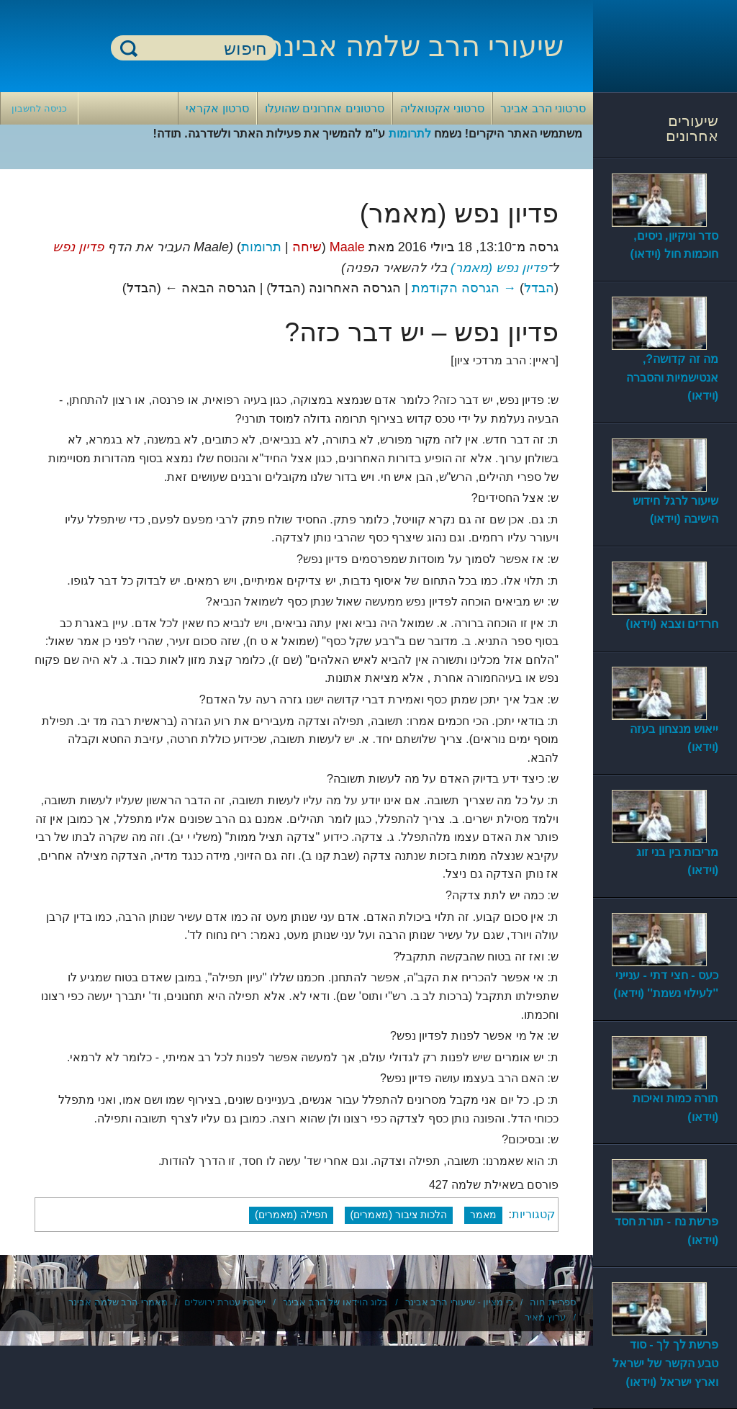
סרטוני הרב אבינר (543, 108)
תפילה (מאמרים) (291, 1214)
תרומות (261, 247)
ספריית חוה (553, 1302)
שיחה (307, 247)
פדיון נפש (78, 247)
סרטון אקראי (217, 108)
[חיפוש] (202, 48)
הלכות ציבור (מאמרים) (399, 1214)
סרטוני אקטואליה (442, 108)
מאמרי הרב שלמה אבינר (118, 1302)
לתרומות (410, 133)
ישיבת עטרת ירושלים (225, 1302)
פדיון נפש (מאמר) (499, 268)
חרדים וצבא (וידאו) (671, 624)
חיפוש (128, 47)
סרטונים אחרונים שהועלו (324, 108)
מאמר (483, 1214)
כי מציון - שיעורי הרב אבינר (459, 1302)
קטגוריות (533, 1214)
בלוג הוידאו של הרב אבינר (335, 1302)
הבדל (539, 288)
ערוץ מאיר (545, 1317)
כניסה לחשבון (39, 108)
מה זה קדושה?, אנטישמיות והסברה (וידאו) (672, 377)
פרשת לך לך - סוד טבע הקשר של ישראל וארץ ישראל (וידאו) (665, 1362)
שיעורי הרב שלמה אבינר (415, 46)
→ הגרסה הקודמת (464, 288)
